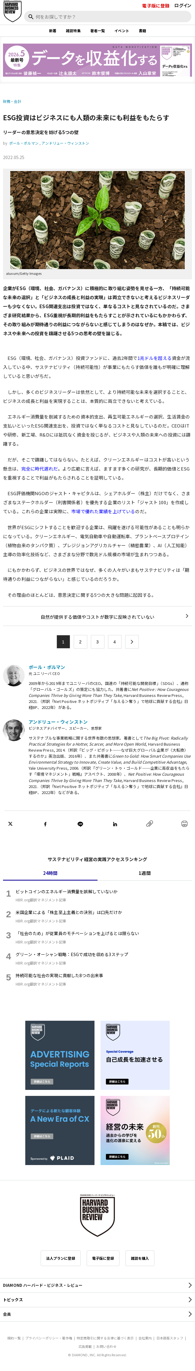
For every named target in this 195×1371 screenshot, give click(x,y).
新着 (52, 30)
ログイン (182, 5)
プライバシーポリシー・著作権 (48, 1338)
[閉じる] (183, 25)
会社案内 (145, 1338)
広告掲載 (85, 1346)
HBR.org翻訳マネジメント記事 (41, 899)
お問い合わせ (106, 1346)
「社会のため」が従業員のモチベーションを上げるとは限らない (77, 933)
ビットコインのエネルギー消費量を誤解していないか (67, 891)
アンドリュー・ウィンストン (65, 143)
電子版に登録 (155, 5)
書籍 (142, 30)
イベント (121, 30)
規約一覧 (14, 1338)
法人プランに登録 (60, 1258)
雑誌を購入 (140, 1258)
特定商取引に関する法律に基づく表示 (105, 1338)
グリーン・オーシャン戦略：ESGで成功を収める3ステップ (72, 954)
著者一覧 (97, 30)
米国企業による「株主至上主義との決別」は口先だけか (69, 912)
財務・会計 (12, 101)
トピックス (13, 1299)
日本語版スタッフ (169, 1338)
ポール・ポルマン (24, 143)
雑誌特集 (73, 30)
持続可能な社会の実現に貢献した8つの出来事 (59, 975)
